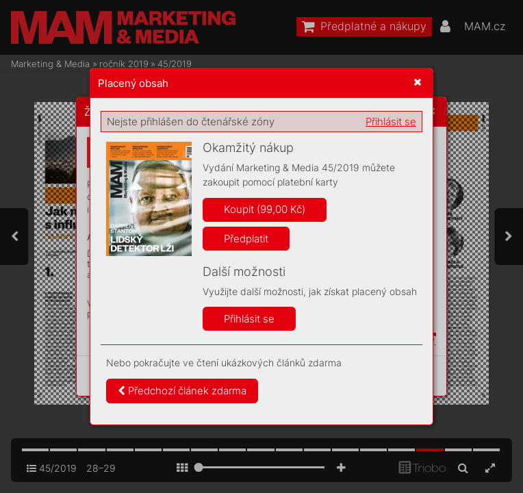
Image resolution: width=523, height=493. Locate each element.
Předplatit (246, 238)
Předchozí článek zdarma (182, 390)
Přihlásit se (391, 121)
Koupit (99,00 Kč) (264, 209)
